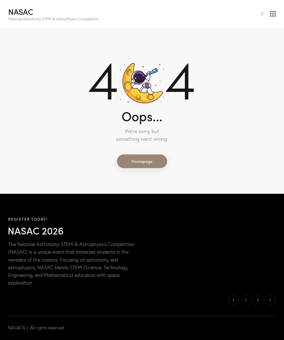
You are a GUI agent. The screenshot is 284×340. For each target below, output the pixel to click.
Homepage (142, 161)
